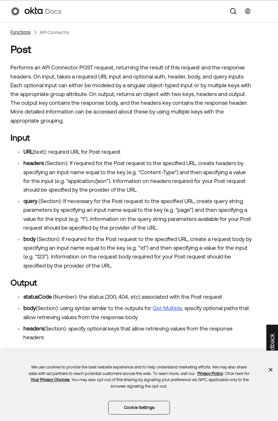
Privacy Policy (210, 373)
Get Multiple (167, 308)
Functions (20, 32)
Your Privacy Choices (49, 379)
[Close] (270, 370)
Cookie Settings (139, 407)
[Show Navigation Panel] (264, 11)
